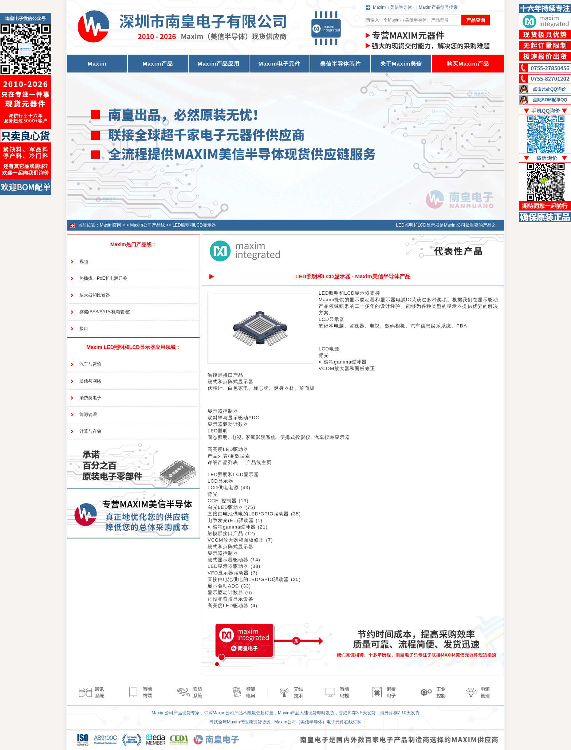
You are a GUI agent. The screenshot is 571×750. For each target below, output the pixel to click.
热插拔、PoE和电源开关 (103, 278)
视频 (83, 261)
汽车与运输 (90, 364)
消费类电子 (90, 397)
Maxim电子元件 (280, 63)
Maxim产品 (158, 63)
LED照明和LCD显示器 (194, 225)
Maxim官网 (110, 225)
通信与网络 (90, 381)
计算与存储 (90, 431)
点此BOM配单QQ (550, 99)
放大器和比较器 (94, 295)
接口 (83, 328)
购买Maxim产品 (468, 63)
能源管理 (88, 414)
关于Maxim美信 (401, 63)
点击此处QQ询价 (549, 89)
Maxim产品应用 (219, 63)
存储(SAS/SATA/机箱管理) (104, 311)
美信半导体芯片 (340, 63)
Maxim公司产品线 (147, 225)
